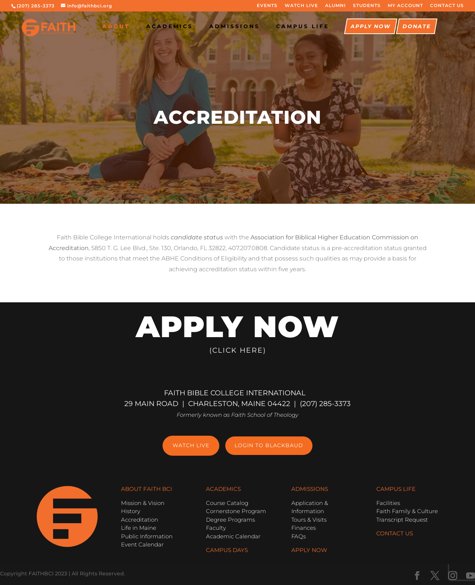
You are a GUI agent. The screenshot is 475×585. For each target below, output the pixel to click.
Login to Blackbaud (269, 445)
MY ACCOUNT (405, 5)
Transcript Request (402, 519)
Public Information (147, 536)
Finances (303, 527)
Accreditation (139, 519)
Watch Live (191, 445)
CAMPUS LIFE (302, 27)
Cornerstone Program (236, 511)
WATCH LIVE (301, 5)
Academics (169, 27)
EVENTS (267, 5)
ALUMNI (335, 5)
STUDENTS (367, 5)
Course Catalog (227, 502)
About (116, 27)
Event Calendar (142, 544)
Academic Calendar (233, 536)
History (130, 511)
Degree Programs (230, 519)
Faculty (216, 527)
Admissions (234, 27)
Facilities (388, 502)
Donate (416, 27)
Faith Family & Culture (407, 511)
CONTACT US (447, 5)
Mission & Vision (142, 502)
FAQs (298, 536)
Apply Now (370, 27)
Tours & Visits (309, 519)
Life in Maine (138, 527)
